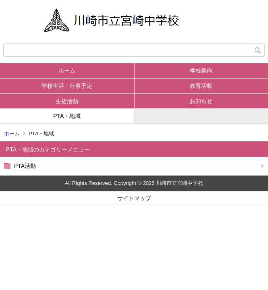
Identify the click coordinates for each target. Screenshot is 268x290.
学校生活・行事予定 (67, 86)
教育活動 (201, 86)
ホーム (66, 70)
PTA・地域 (67, 116)
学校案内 (201, 70)
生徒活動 (67, 101)
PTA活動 (25, 166)
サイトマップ (134, 198)
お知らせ (201, 101)
